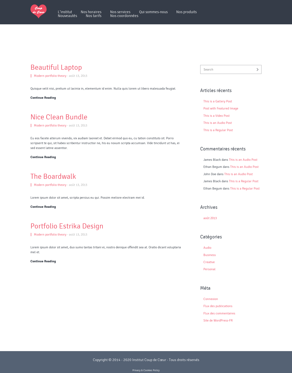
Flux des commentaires (219, 313)
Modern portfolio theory (50, 76)
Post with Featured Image (220, 108)
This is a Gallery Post (217, 101)
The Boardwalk (53, 176)
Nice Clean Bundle (58, 117)
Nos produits (186, 12)
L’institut (65, 12)
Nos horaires (91, 12)
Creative (209, 262)
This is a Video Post (216, 116)
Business (209, 255)
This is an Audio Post (217, 123)
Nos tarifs (93, 16)
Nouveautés (67, 16)
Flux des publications (217, 306)
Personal (209, 269)
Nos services (120, 12)
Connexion (210, 299)
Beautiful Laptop (56, 67)
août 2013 (210, 218)
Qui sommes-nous (153, 12)
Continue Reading (43, 97)
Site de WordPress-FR (218, 320)
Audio (207, 248)
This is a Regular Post (218, 130)
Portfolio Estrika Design (66, 226)
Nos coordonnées (124, 16)
